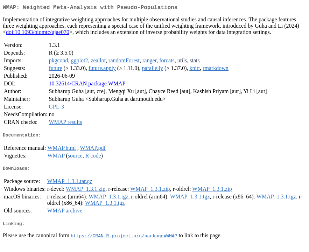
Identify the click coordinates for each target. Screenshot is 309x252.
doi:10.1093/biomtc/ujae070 (37, 33)
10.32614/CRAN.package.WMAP (87, 85)
